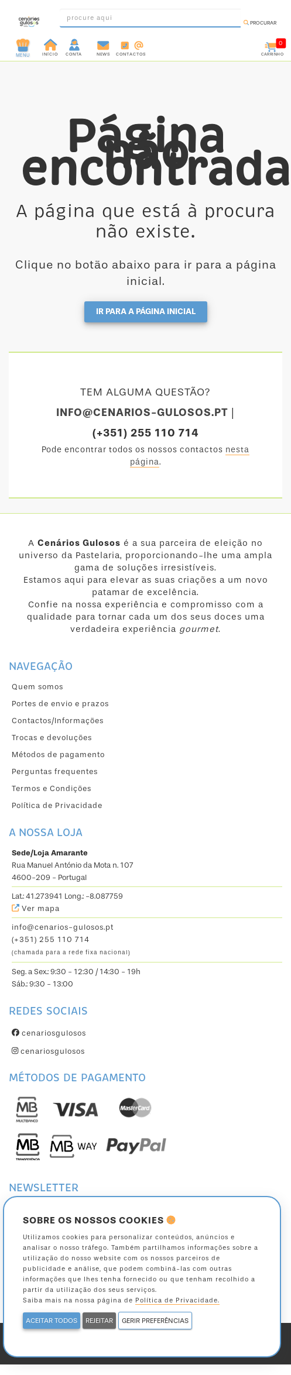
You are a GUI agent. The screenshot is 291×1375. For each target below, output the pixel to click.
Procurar (260, 23)
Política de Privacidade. (177, 1300)
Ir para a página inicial (146, 312)
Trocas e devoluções (52, 737)
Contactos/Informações (58, 720)
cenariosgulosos (49, 1033)
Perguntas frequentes (55, 771)
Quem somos (37, 686)
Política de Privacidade (57, 805)
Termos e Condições (51, 788)
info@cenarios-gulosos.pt (63, 927)
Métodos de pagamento (58, 754)
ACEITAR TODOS (51, 1320)
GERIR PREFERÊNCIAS (155, 1320)
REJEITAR (99, 1320)
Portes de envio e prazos (60, 703)
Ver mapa (36, 908)
